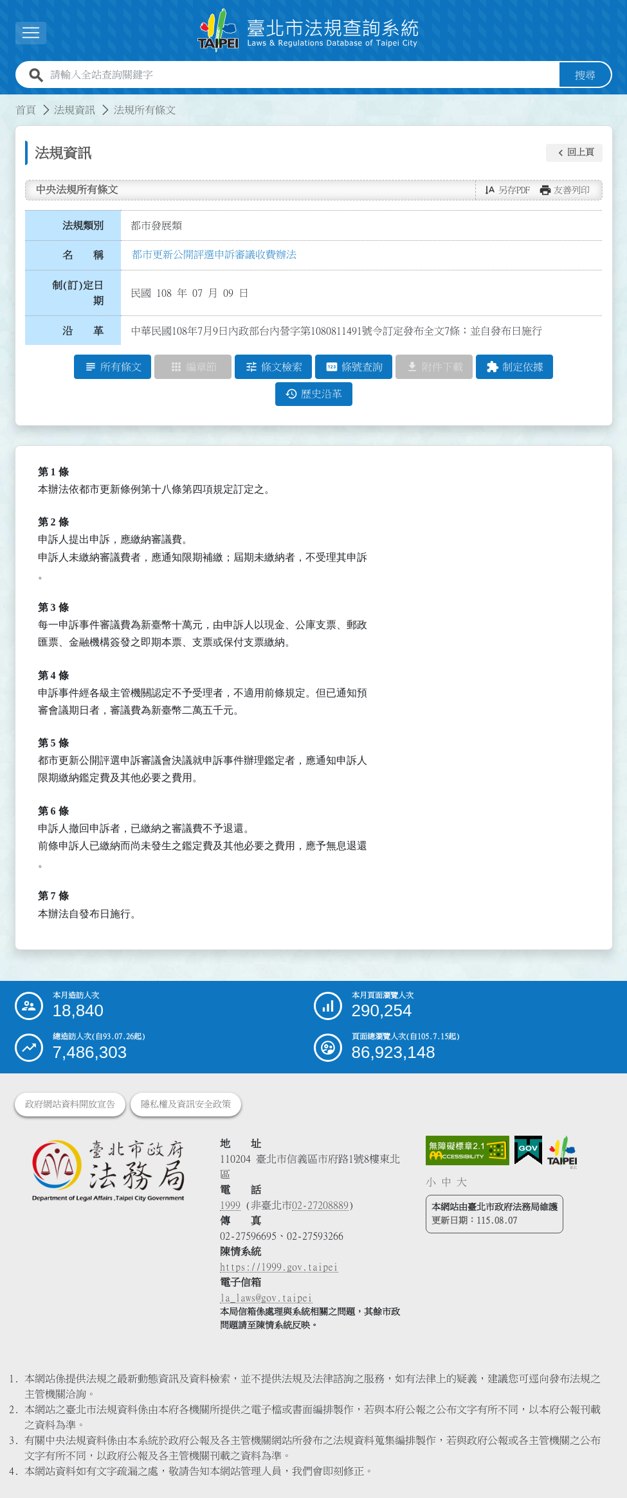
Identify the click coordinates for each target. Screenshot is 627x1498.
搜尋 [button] (585, 75)
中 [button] (446, 1182)
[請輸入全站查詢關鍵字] (302, 75)
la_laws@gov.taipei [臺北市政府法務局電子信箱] (266, 1297)
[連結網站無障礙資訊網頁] (467, 1150)
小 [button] (431, 1182)
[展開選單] (30, 33)
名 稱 (83, 256)
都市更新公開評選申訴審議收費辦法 (214, 254)
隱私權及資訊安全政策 (186, 1104)
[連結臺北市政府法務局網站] (108, 1170)
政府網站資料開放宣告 (70, 1104)
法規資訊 (74, 110)
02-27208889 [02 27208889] (320, 1205)
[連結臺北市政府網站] (562, 1152)
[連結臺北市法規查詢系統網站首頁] (308, 30)
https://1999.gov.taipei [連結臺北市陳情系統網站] (279, 1267)
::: (7, 102)
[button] (574, 153)
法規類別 (83, 225)
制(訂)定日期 (78, 293)
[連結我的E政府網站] (528, 1150)
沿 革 (83, 331)
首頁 (25, 110)
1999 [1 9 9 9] (230, 1205)
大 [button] (462, 1182)
